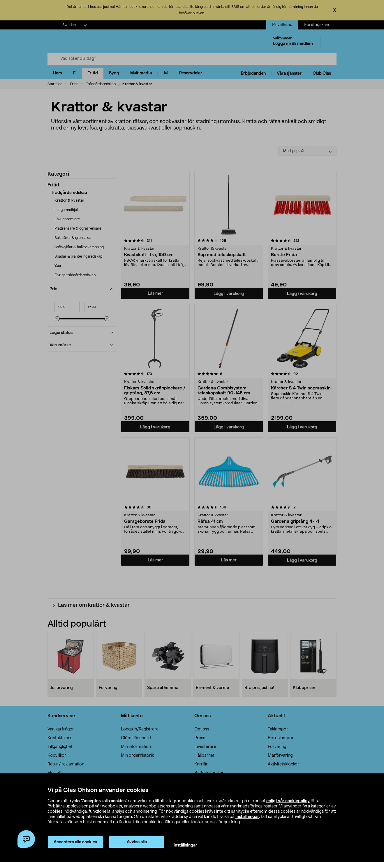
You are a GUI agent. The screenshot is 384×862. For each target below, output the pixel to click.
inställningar (247, 817)
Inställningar (185, 845)
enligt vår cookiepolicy (288, 801)
